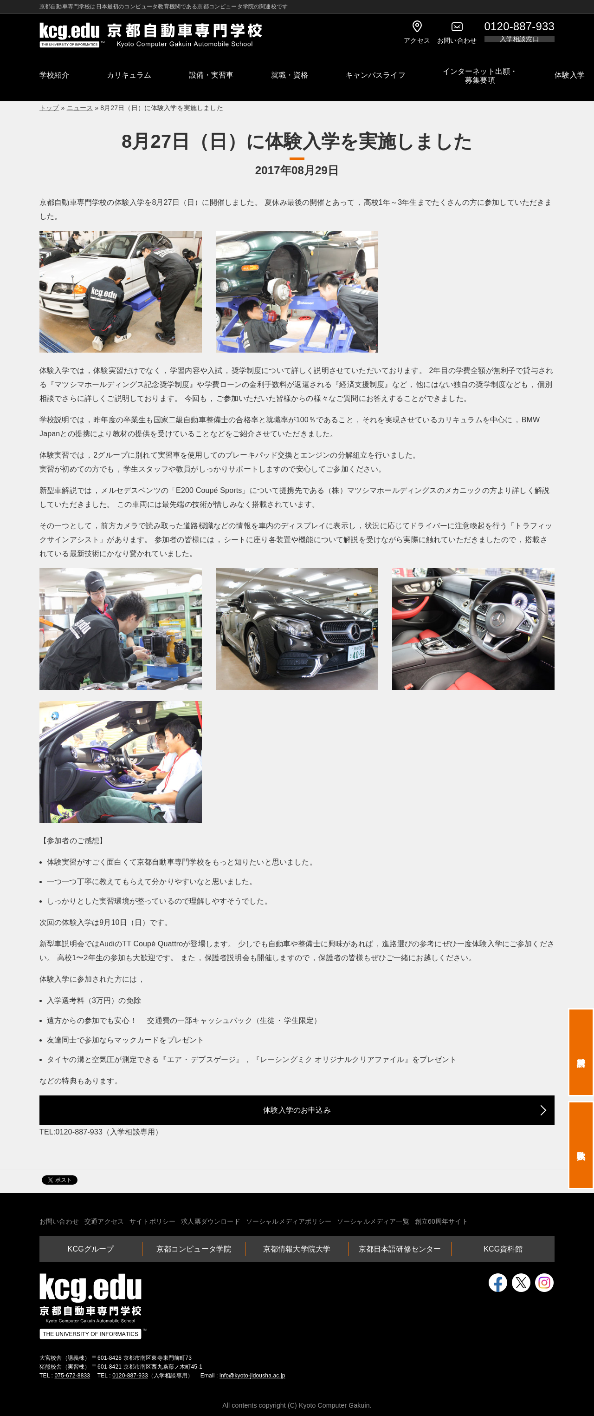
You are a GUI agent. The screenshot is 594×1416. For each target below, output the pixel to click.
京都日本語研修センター (400, 1249)
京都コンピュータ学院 (194, 1249)
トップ (49, 107)
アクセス (417, 32)
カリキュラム (129, 75)
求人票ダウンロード (210, 1221)
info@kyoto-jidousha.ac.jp (252, 1375)
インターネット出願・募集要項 (480, 75)
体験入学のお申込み (296, 1110)
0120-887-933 (130, 1375)
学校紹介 (54, 75)
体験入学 (570, 75)
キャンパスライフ (375, 75)
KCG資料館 (503, 1249)
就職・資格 (290, 75)
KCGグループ (91, 1249)
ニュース (80, 107)
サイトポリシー (152, 1221)
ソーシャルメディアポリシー (288, 1221)
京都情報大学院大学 (296, 1249)
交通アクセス (104, 1221)
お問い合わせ (457, 32)
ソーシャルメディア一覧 (373, 1221)
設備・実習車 (211, 75)
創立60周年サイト (441, 1221)
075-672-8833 (72, 1375)
